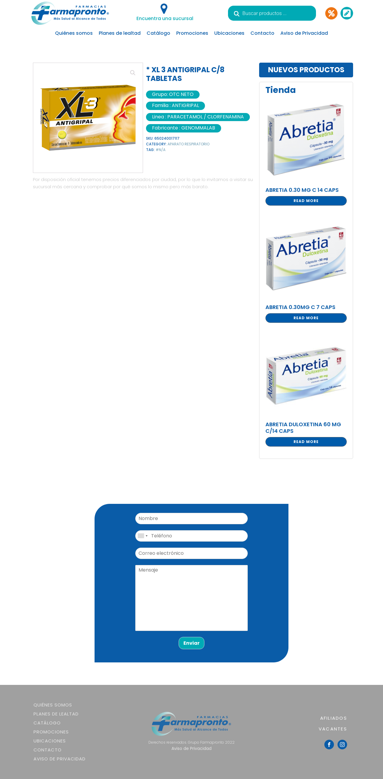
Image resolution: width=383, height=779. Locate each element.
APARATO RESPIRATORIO (188, 144)
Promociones (192, 33)
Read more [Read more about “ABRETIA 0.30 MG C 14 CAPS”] (306, 200)
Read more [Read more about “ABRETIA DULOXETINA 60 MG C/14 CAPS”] (306, 441)
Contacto (262, 33)
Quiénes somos (74, 33)
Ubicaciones (229, 33)
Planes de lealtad (120, 33)
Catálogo (158, 33)
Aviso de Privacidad (304, 33)
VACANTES (333, 729)
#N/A (160, 149)
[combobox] (142, 536)
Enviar (191, 643)
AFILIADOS (333, 718)
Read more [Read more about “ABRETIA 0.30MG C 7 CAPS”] (306, 317)
